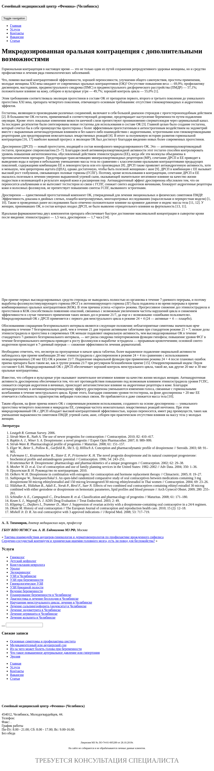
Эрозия (15, 656)
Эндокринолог (20, 572)
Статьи (15, 40)
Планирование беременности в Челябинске (40, 595)
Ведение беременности (26, 591)
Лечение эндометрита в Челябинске (35, 610)
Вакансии (17, 37)
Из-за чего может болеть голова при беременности (46, 649)
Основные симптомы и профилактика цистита (43, 641)
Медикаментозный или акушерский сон (38, 645)
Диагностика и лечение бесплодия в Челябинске (44, 598)
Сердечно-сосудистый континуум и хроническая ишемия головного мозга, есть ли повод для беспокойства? (78, 541)
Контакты (17, 33)
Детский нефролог (23, 561)
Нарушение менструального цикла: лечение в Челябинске (51, 602)
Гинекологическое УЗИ (26, 583)
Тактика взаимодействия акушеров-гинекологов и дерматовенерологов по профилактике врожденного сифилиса (84, 537)
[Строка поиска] (24, 625)
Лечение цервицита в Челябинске (33, 613)
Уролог (15, 568)
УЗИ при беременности (26, 580)
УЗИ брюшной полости (26, 587)
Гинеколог (17, 557)
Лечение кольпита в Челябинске (33, 617)
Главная (15, 25)
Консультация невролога (27, 564)
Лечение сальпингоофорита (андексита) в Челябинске (48, 606)
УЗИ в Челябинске (23, 576)
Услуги (15, 29)
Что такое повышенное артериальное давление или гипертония (55, 652)
